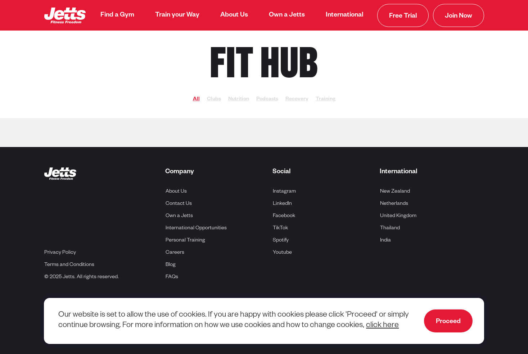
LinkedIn (282, 203)
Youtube (282, 252)
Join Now (458, 16)
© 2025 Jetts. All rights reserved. (81, 277)
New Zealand (395, 191)
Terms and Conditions (69, 265)
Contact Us (179, 204)
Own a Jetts (287, 15)
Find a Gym (117, 15)
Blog (171, 265)
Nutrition (238, 99)
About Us (234, 15)
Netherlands (394, 203)
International (344, 15)
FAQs (172, 277)
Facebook (284, 215)
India (385, 240)
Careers (175, 253)
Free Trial (403, 16)
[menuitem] (117, 15)
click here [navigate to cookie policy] (382, 326)
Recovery (296, 99)
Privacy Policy (60, 253)
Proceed (448, 322)
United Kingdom (398, 215)
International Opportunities (196, 228)
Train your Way (177, 15)
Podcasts (267, 99)
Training (325, 99)
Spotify (281, 240)
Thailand (390, 227)
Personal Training (185, 241)
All (196, 99)
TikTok (280, 227)
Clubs (214, 99)
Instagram (284, 191)
